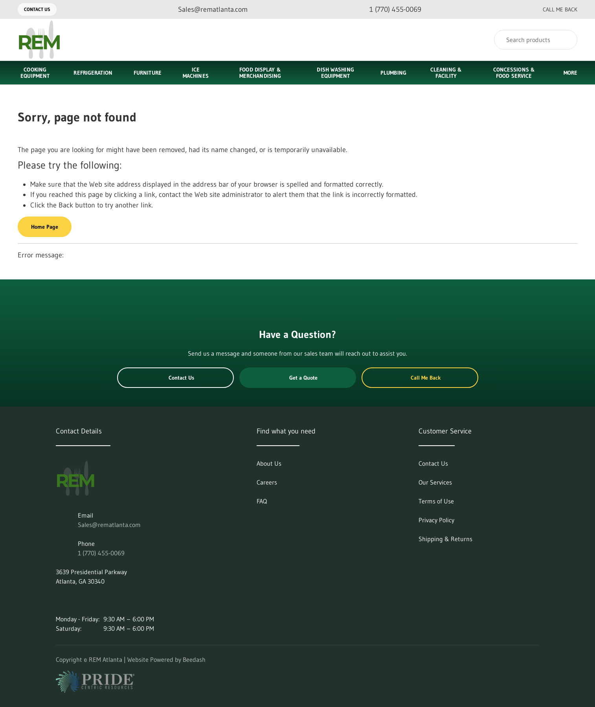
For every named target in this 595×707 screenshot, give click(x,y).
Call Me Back (553, 9)
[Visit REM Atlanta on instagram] (75, 600)
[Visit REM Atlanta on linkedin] (59, 600)
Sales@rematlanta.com (109, 525)
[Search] (535, 40)
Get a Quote (297, 377)
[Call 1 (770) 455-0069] (389, 9)
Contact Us (37, 9)
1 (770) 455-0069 (101, 553)
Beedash (194, 659)
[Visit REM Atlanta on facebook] (92, 600)
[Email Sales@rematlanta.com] (206, 9)
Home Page (44, 226)
